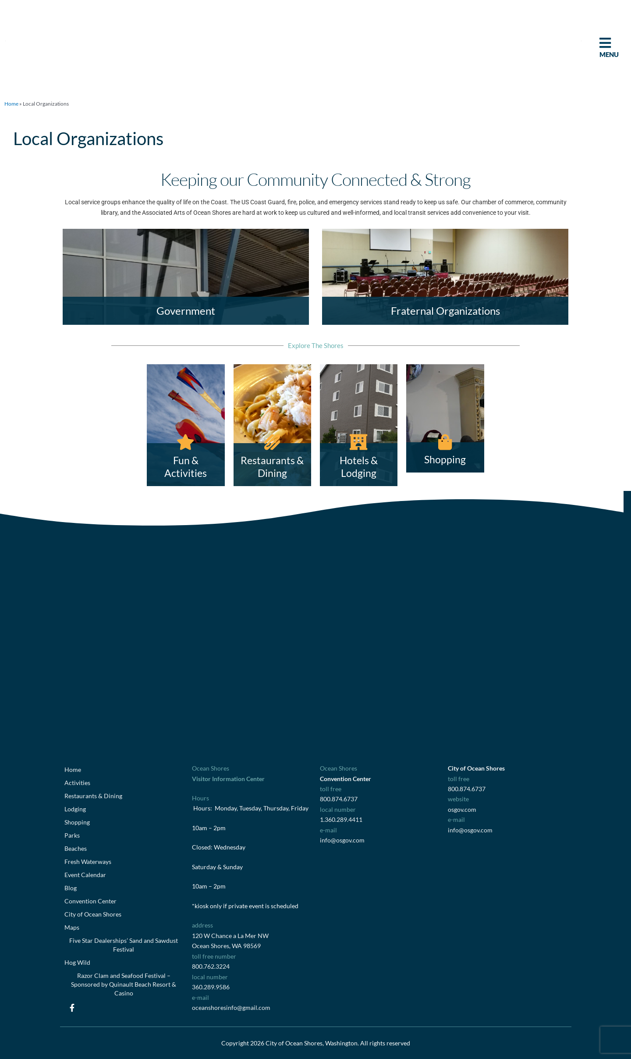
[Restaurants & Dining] (272, 425)
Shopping (77, 822)
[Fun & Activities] (185, 425)
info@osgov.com (342, 840)
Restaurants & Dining (93, 796)
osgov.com (462, 809)
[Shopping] (445, 418)
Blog (70, 888)
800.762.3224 (211, 966)
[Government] (186, 277)
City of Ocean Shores (92, 914)
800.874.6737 (339, 799)
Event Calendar (85, 874)
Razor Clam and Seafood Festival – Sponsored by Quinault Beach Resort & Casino (123, 984)
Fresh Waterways (87, 861)
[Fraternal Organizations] (445, 277)
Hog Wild (77, 962)
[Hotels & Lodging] (358, 425)
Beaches (75, 848)
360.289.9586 (211, 987)
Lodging (75, 809)
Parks (72, 835)
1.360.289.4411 (341, 819)
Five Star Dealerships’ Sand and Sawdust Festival (123, 945)
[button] (5, 40)
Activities (77, 782)
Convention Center (90, 901)
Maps (71, 927)
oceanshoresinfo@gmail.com (231, 1007)
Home (11, 103)
